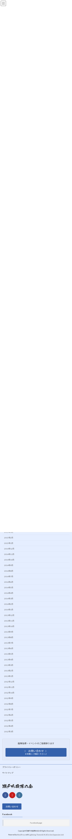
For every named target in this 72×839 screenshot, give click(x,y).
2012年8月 (8, 704)
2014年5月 (8, 587)
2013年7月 (8, 643)
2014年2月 (8, 604)
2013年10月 (9, 626)
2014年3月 (8, 598)
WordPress (21, 835)
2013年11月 (9, 621)
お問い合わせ (12, 806)
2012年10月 (9, 693)
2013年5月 (8, 654)
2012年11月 (9, 687)
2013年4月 (8, 659)
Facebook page (36, 823)
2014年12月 (9, 549)
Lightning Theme (35, 835)
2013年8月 (8, 637)
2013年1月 (8, 676)
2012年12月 (9, 682)
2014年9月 (8, 565)
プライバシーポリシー (11, 767)
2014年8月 (8, 571)
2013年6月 (8, 648)
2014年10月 (9, 560)
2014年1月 (8, 609)
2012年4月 (8, 726)
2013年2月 (8, 670)
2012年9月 (8, 698)
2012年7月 (8, 709)
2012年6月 (8, 715)
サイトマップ (7, 773)
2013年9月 (8, 632)
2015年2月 (8, 537)
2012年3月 (8, 731)
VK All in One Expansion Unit (53, 835)
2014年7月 (8, 576)
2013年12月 (9, 615)
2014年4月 (8, 593)
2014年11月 (9, 554)
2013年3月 (8, 665)
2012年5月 (8, 720)
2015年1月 (8, 543)
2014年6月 (8, 582)
